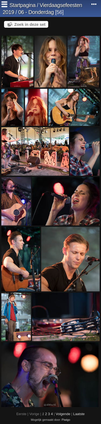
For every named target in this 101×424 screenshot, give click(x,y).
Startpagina (22, 5)
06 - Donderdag (36, 12)
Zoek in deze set (30, 24)
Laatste (79, 414)
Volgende (63, 414)
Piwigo (66, 419)
